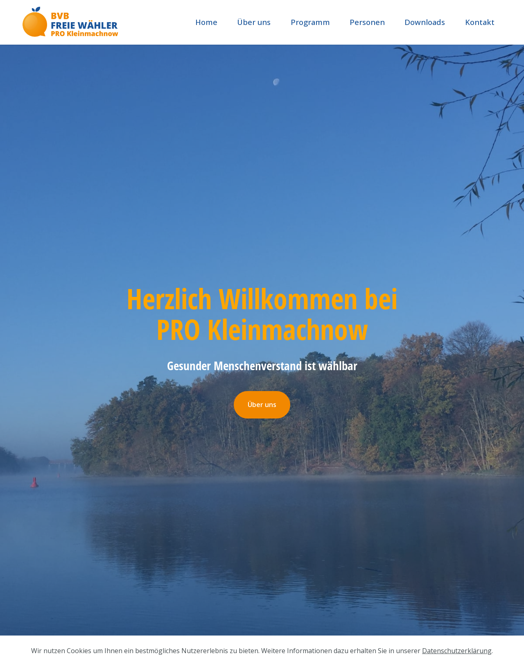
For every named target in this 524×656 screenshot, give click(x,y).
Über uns (254, 22)
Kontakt (480, 22)
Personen (367, 22)
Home (206, 22)
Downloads (424, 22)
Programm (310, 22)
